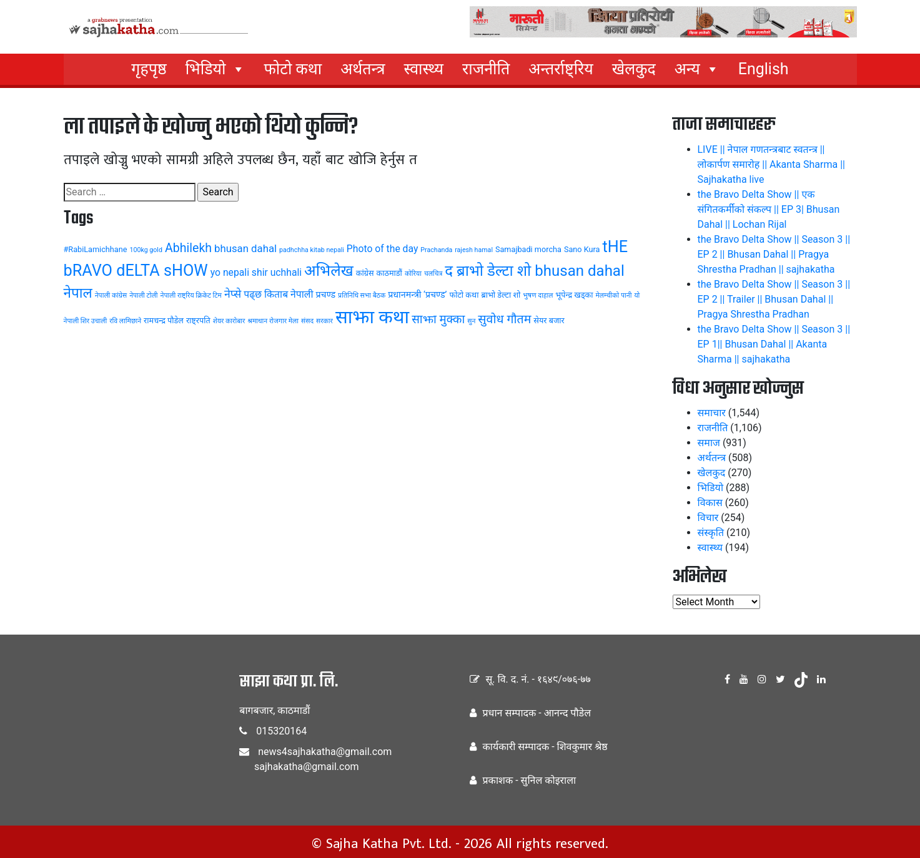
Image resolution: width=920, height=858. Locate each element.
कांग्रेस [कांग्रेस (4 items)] (365, 273)
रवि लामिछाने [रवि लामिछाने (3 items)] (125, 321)
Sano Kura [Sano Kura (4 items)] (582, 249)
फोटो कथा (293, 69)
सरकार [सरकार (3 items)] (324, 321)
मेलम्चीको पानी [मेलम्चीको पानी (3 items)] (613, 295)
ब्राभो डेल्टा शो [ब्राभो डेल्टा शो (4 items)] (500, 295)
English (763, 69)
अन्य (697, 69)
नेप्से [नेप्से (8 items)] (232, 294)
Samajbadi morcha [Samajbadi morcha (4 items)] (528, 249)
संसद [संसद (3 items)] (307, 321)
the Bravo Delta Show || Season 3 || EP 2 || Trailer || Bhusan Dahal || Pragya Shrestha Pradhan (774, 299)
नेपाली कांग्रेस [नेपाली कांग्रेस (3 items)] (111, 295)
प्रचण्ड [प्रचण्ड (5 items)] (325, 295)
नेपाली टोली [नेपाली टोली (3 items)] (143, 295)
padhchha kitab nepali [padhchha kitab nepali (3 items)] (311, 250)
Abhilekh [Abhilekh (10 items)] (188, 248)
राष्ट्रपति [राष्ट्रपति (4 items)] (198, 320)
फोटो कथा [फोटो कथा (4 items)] (463, 295)
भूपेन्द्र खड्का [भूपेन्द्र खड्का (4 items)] (574, 295)
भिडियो (215, 69)
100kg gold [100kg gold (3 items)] (145, 250)
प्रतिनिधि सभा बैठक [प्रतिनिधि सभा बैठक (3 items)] (361, 295)
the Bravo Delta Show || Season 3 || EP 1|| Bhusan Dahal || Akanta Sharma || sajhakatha (774, 344)
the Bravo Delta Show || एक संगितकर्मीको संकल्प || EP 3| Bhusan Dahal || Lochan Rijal (769, 209)
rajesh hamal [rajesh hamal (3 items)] (474, 250)
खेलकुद (634, 69)
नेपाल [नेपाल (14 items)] (78, 293)
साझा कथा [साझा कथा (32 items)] (372, 317)
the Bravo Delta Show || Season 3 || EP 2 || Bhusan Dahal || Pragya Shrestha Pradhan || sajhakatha (774, 254)
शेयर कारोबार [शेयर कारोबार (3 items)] (229, 321)
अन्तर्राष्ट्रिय (560, 69)
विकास (710, 503)
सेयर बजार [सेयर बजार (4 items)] (548, 320)
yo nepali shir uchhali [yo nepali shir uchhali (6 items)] (256, 272)
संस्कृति (711, 533)
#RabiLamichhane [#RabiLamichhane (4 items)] (95, 249)
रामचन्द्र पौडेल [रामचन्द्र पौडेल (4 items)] (164, 320)
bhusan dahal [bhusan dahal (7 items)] (245, 248)
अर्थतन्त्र (362, 69)
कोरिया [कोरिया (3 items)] (413, 274)
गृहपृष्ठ (148, 69)
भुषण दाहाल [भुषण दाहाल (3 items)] (538, 295)
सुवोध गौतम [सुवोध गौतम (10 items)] (504, 319)
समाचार (712, 413)
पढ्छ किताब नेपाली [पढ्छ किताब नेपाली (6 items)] (278, 294)
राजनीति (486, 69)
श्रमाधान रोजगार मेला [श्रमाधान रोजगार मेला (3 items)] (273, 321)
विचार (708, 518)
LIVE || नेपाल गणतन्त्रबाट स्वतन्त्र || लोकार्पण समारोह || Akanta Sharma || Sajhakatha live (771, 164)
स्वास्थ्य (423, 69)
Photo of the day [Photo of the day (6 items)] (382, 249)
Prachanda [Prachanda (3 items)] (436, 250)
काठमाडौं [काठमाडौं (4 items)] (389, 273)
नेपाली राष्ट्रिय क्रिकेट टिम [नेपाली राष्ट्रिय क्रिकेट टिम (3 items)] (191, 295)
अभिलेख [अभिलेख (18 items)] (329, 270)
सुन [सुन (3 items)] (471, 321)
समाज (709, 443)
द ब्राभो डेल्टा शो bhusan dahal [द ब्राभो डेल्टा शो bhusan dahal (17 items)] (535, 271)
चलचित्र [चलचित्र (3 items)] (433, 274)
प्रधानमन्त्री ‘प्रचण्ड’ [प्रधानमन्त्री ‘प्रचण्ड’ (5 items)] (417, 295)
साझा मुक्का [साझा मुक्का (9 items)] (438, 319)
